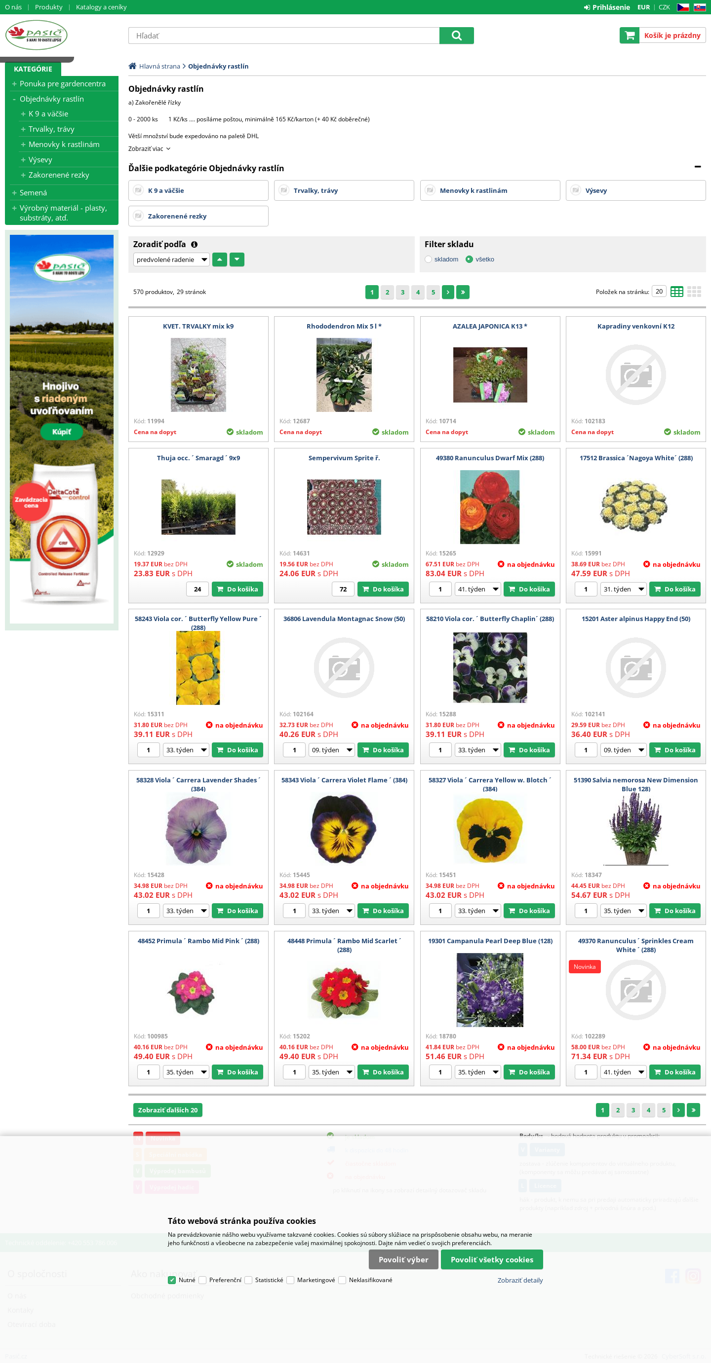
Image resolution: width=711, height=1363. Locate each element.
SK (698, 7)
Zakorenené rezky (59, 175)
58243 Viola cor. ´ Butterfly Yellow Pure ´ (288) (198, 623)
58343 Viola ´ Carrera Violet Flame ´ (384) (344, 779)
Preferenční (225, 1280)
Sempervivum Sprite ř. (344, 457)
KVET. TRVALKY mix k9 (198, 326)
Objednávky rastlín (52, 99)
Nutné (187, 1280)
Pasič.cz (61, 35)
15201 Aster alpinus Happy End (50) (636, 618)
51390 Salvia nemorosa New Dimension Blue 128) (636, 784)
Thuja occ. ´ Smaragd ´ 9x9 (198, 457)
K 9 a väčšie (48, 113)
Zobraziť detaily (520, 1280)
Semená (33, 192)
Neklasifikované (371, 1280)
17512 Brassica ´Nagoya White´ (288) (636, 457)
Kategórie (33, 69)
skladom (446, 259)
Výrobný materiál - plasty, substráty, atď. (63, 212)
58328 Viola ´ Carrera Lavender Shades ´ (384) (198, 784)
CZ (681, 7)
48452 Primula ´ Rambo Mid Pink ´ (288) (198, 940)
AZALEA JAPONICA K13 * (490, 326)
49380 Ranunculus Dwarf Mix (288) (490, 457)
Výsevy (40, 159)
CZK (664, 6)
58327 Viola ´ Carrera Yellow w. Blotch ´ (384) (490, 784)
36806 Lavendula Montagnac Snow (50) (344, 618)
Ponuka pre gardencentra (63, 83)
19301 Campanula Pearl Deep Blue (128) (490, 940)
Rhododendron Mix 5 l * (344, 326)
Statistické (269, 1280)
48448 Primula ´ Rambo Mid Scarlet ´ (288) (344, 945)
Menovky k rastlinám (64, 144)
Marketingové (316, 1280)
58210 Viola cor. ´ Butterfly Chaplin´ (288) (490, 618)
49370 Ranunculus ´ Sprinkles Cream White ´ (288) (636, 945)
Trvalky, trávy (52, 129)
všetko (484, 259)
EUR (643, 6)
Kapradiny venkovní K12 (635, 326)
